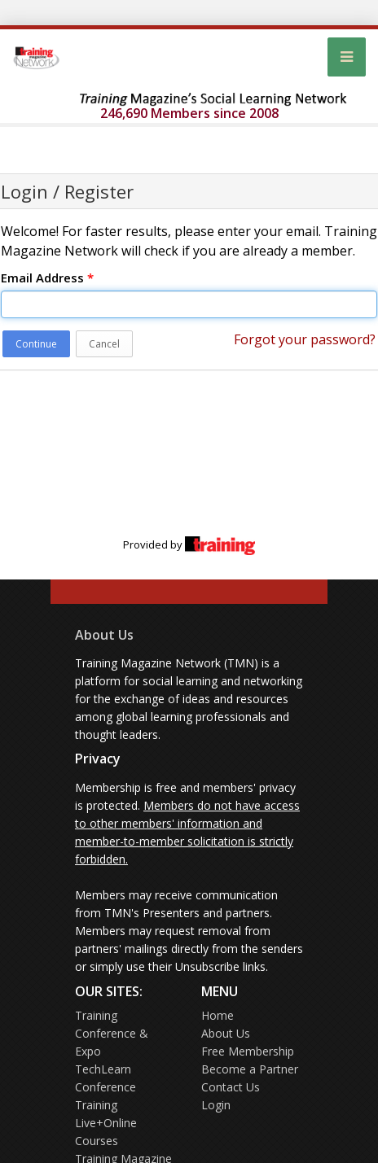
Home (217, 1015)
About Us (104, 635)
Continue (36, 344)
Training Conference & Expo (111, 1033)
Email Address (47, 277)
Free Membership (247, 1051)
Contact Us (230, 1087)
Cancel (104, 344)
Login (216, 1105)
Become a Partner (249, 1069)
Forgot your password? (305, 339)
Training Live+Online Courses (106, 1122)
